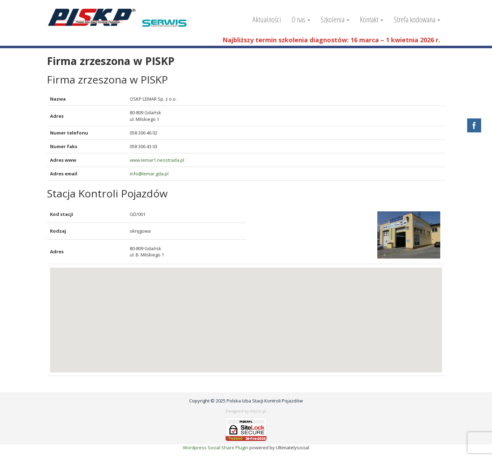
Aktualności (266, 19)
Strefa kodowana (417, 19)
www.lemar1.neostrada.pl (157, 160)
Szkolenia (335, 19)
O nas (301, 19)
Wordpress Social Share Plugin (216, 447)
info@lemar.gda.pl (149, 173)
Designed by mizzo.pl (246, 411)
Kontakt (371, 19)
